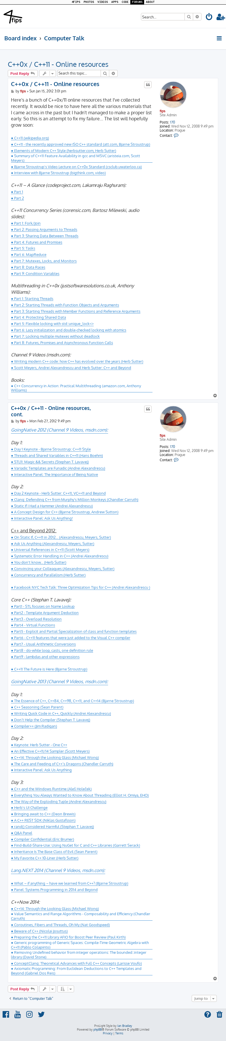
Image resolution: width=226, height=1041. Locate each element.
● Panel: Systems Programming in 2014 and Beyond (54, 889)
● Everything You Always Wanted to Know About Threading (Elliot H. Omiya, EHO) (80, 795)
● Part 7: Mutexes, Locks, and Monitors (44, 261)
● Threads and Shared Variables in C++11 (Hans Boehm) (57, 455)
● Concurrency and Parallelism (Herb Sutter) (48, 575)
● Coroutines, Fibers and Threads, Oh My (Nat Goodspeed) (60, 924)
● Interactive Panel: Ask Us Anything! (42, 518)
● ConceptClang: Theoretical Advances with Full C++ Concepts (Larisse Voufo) (76, 963)
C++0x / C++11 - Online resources (58, 64)
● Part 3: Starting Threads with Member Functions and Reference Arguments (75, 311)
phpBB (97, 1029)
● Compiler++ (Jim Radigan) (34, 726)
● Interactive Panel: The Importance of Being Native (54, 474)
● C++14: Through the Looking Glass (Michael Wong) (55, 757)
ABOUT (150, 2)
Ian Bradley (124, 1025)
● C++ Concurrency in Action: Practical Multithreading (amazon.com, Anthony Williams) (76, 387)
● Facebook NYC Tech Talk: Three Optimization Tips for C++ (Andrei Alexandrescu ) (80, 587)
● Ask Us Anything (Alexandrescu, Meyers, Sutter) (52, 543)
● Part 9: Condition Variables (35, 273)
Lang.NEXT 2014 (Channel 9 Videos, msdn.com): (58, 870)
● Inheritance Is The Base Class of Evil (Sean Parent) (54, 851)
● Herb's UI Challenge (29, 807)
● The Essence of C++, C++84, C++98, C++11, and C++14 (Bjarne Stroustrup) (72, 700)
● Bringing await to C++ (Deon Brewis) (43, 814)
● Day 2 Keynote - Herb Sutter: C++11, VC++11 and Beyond (58, 493)
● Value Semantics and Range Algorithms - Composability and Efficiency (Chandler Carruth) (80, 915)
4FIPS (75, 2)
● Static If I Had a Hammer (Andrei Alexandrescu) (52, 506)
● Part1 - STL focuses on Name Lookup (43, 606)
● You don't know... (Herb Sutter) (38, 562)
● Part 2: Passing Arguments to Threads (44, 229)
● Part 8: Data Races (28, 267)
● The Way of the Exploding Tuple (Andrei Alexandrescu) (58, 801)
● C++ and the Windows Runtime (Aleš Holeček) (51, 789)
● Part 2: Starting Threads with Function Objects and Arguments (65, 305)
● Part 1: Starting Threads (32, 298)
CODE (125, 2)
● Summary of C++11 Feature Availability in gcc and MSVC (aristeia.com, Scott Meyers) (75, 157)
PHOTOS (89, 2)
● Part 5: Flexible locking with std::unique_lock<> (52, 323)
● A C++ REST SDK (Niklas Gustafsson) (43, 820)
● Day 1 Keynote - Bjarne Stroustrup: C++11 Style (51, 449)
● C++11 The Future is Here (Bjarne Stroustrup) (49, 669)
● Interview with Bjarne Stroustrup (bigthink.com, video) (58, 172)
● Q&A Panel (21, 833)
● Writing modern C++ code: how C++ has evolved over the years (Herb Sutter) (77, 361)
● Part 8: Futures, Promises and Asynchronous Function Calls (62, 342)
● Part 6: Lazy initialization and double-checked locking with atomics (68, 330)
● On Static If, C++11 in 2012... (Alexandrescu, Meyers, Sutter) (61, 537)
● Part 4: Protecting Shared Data (38, 317)
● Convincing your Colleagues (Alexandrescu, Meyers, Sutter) (62, 568)
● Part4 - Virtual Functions (33, 625)
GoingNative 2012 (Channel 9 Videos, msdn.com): (59, 430)
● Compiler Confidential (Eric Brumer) (42, 839)
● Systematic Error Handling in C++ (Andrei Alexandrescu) (59, 556)
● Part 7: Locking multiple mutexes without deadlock (55, 336)
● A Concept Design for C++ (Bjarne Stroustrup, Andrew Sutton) (64, 512)
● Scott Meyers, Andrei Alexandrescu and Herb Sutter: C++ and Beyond (71, 367)
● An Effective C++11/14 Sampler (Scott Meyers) (50, 751)
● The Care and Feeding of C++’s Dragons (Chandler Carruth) (62, 763)
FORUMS (137, 2)
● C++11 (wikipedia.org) (30, 138)
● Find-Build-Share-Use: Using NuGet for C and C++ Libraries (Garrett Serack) (75, 845)
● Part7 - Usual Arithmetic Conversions (43, 644)
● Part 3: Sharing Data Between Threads (44, 235)
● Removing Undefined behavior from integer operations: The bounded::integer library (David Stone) (78, 954)
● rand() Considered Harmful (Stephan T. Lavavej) (52, 826)
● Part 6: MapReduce (28, 254)
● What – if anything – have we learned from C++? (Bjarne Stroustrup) (69, 883)
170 (172, 122)
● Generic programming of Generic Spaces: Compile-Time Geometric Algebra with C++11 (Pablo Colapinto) (80, 944)
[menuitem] (209, 17)
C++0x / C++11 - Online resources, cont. (51, 411)
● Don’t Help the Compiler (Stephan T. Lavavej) (50, 719)
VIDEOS (102, 2)
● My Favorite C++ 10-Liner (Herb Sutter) (44, 858)
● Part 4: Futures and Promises (36, 242)
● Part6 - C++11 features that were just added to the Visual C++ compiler (70, 637)
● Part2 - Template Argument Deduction (45, 612)
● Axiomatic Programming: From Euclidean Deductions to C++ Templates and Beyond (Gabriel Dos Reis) (76, 970)
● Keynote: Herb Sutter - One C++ (39, 744)
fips (162, 111)
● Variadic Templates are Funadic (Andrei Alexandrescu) (58, 468)
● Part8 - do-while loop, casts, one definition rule (52, 650)
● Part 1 (17, 191)
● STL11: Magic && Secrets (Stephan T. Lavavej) (50, 461)
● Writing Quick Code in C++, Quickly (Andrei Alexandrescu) (61, 713)
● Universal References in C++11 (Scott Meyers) (50, 549)
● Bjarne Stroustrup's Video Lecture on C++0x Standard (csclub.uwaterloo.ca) (76, 166)
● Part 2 (17, 198)
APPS (114, 2)
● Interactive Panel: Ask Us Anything (41, 770)
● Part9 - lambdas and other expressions (45, 656)
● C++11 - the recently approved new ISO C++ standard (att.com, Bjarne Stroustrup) (80, 144)
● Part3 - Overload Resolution (36, 619)
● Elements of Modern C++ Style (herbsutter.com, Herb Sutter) (63, 150)
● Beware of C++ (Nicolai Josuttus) (39, 931)
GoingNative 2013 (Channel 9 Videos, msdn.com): (59, 681)
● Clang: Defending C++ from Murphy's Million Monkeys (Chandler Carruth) (74, 499)
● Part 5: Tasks (23, 248)
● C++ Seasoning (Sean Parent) (37, 707)
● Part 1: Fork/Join (26, 223)
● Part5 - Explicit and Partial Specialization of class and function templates (74, 631)
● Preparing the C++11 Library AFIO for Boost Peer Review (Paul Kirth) (68, 937)
